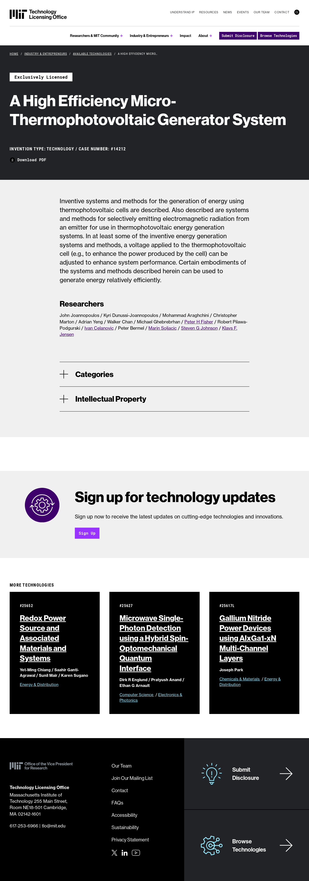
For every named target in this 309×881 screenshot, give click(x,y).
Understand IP (182, 12)
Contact (281, 12)
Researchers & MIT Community (94, 35)
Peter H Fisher (198, 322)
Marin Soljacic (162, 328)
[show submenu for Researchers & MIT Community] (121, 36)
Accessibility (124, 815)
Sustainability (125, 827)
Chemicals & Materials (239, 679)
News (227, 12)
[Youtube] (136, 853)
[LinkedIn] (124, 852)
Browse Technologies (278, 35)
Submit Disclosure (238, 35)
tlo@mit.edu (53, 826)
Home (14, 53)
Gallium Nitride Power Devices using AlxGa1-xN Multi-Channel (247, 638)
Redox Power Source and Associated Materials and (43, 638)
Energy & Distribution (39, 684)
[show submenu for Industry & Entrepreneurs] (171, 36)
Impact (185, 35)
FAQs (117, 803)
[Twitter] (114, 852)
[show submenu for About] (211, 36)
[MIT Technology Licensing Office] (38, 15)
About (203, 35)
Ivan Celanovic (99, 328)
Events (243, 12)
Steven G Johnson (199, 328)
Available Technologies (92, 53)
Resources (208, 12)
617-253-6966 (24, 826)
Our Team (262, 12)
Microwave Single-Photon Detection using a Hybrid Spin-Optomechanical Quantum (153, 643)
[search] (296, 12)
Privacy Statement (130, 840)
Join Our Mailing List (132, 778)
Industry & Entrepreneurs (149, 35)
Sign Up (87, 533)
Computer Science (136, 694)
